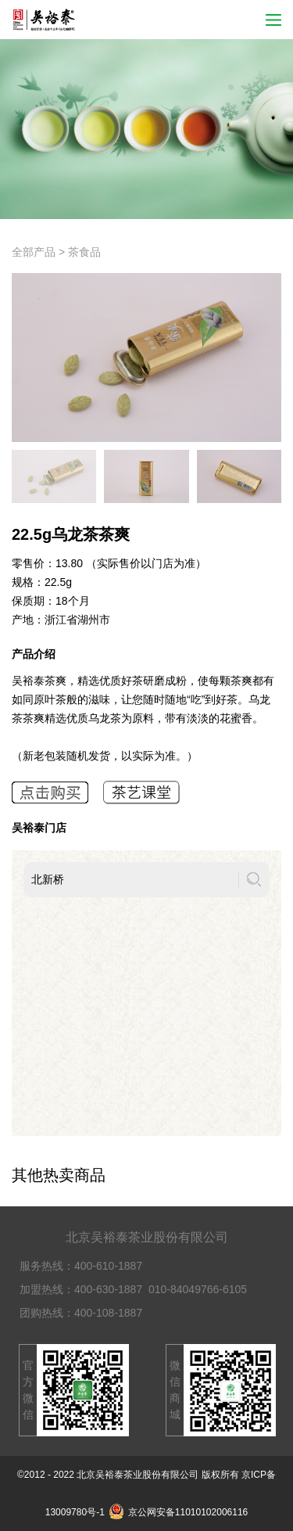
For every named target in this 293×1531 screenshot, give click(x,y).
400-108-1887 (108, 1312)
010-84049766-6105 (197, 1289)
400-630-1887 (108, 1289)
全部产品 (33, 252)
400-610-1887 (108, 1266)
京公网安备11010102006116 (178, 1512)
